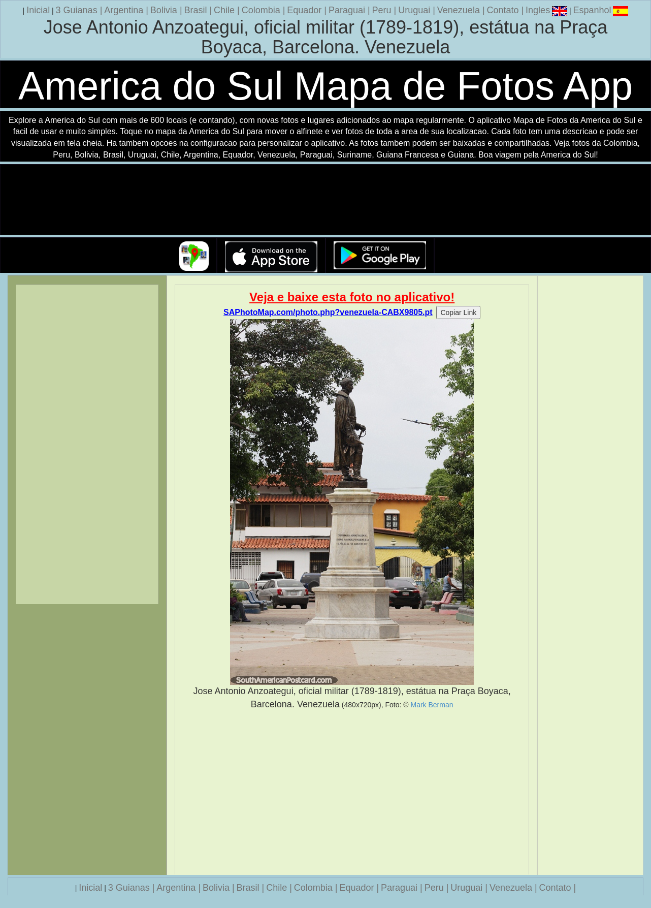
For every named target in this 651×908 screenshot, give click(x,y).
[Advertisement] (352, 793)
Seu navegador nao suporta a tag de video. (325, 200)
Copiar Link (458, 312)
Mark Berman (431, 705)
